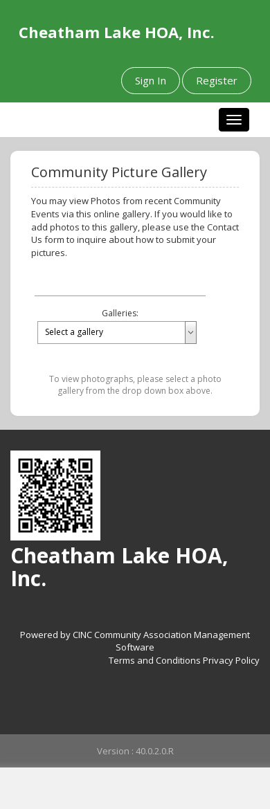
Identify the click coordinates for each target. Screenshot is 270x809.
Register (216, 80)
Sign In (150, 80)
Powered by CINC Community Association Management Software (135, 641)
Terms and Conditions (155, 660)
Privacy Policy (231, 660)
